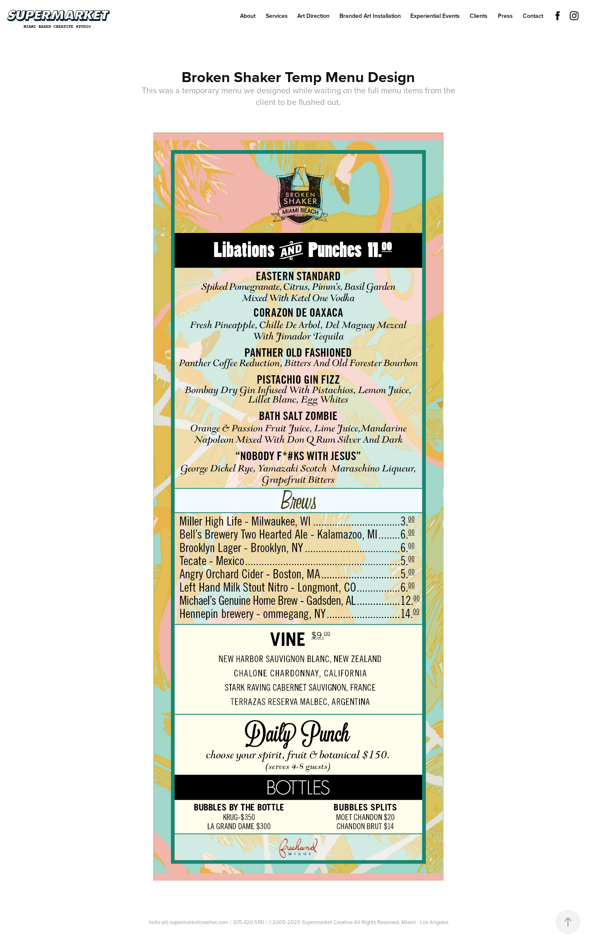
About (247, 16)
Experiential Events (435, 16)
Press (505, 16)
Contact (533, 16)
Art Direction (313, 16)
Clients (479, 16)
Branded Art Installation (370, 16)
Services (277, 16)
